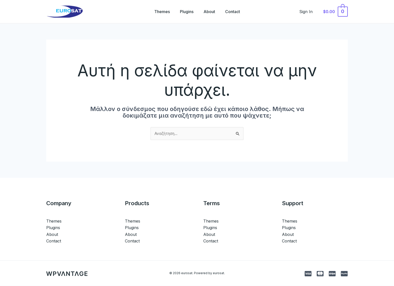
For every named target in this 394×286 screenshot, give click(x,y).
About (210, 11)
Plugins (185, 11)
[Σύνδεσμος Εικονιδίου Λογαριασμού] (308, 11)
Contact (235, 11)
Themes (159, 11)
